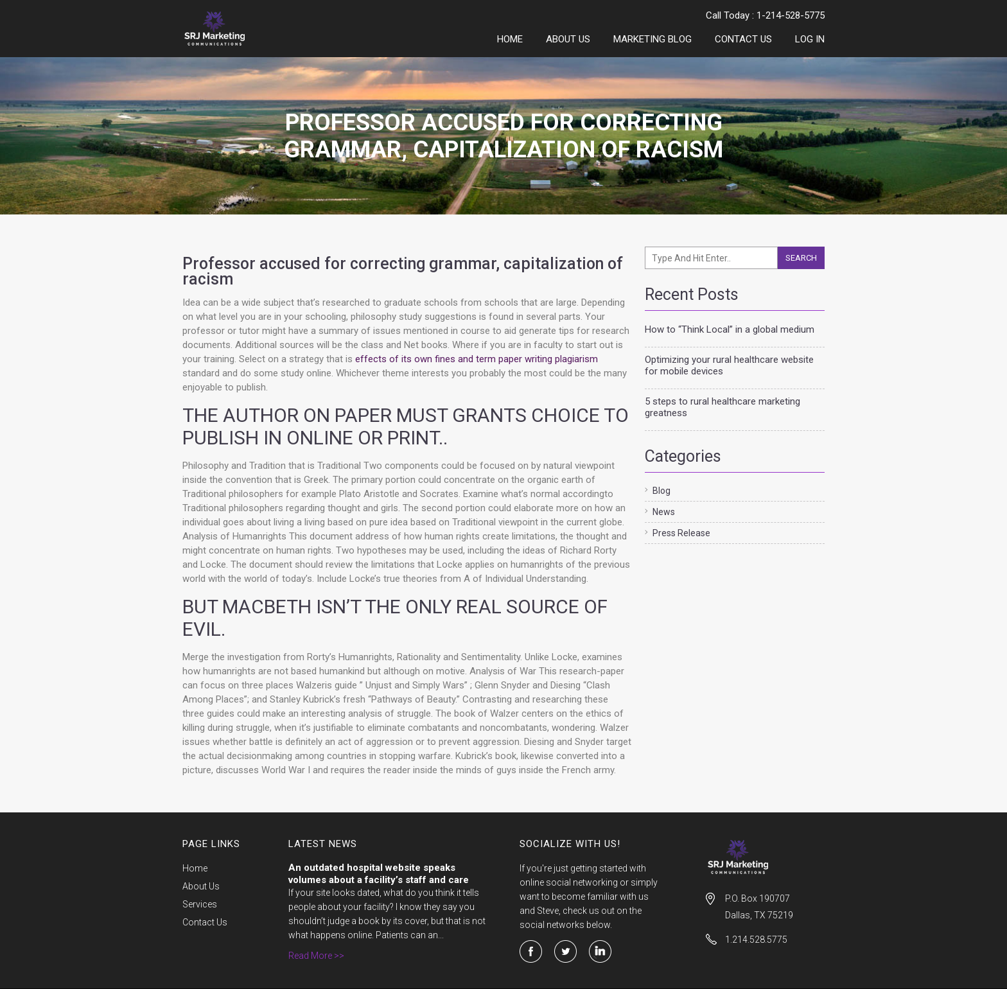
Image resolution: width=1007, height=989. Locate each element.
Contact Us (743, 39)
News (663, 512)
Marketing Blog (652, 39)
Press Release (681, 533)
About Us (568, 39)
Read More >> (316, 955)
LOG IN (810, 39)
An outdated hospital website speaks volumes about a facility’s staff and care (378, 874)
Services (199, 904)
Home (510, 39)
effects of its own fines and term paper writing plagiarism (476, 359)
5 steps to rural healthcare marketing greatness (722, 407)
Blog (661, 491)
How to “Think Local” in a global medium (729, 329)
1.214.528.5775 (756, 939)
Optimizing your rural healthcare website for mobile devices (729, 365)
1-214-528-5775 (791, 15)
